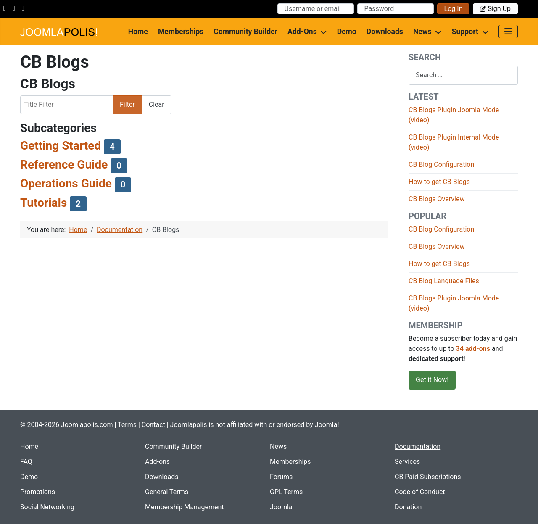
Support (465, 31)
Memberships (180, 31)
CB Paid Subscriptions (428, 477)
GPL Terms (286, 492)
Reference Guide (64, 164)
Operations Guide (66, 183)
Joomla (281, 507)
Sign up (495, 9)
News (422, 31)
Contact (153, 425)
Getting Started (60, 146)
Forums (281, 477)
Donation (408, 507)
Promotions (37, 492)
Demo (346, 31)
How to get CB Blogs (439, 182)
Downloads (385, 31)
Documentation (417, 446)
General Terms (166, 492)
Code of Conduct (420, 492)
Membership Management (184, 507)
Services (407, 462)
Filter (127, 104)
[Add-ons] (322, 31)
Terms (127, 425)
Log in (453, 9)
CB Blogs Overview (436, 199)
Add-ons (302, 31)
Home (138, 31)
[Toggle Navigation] (508, 31)
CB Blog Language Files (444, 281)
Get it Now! (432, 380)
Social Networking (47, 507)
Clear (156, 104)
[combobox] (463, 75)
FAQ (26, 462)
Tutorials (43, 203)
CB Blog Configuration (441, 165)
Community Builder (245, 31)
